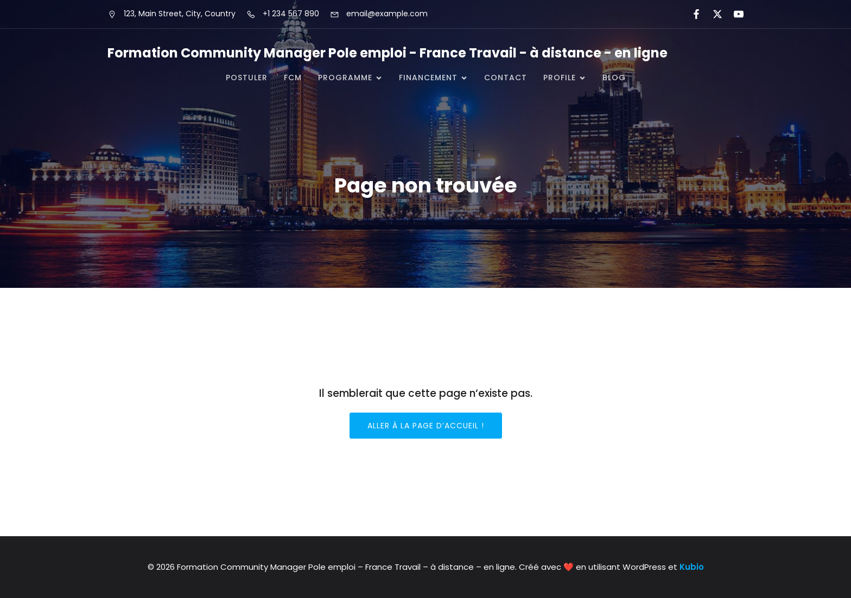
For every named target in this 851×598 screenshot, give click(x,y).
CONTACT (505, 77)
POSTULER (247, 77)
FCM (293, 77)
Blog (614, 77)
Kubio (691, 567)
